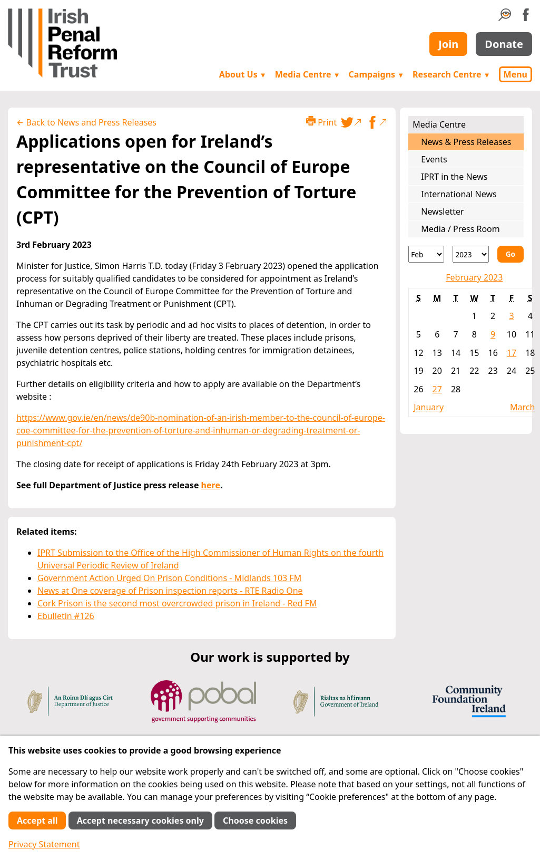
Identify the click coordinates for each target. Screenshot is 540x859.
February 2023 (474, 277)
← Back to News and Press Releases (86, 122)
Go (510, 254)
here (210, 485)
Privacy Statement (44, 844)
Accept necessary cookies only (140, 820)
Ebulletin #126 (65, 616)
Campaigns (377, 74)
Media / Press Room (460, 229)
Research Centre (451, 74)
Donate (504, 44)
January (429, 407)
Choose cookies (255, 820)
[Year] (470, 254)
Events (434, 159)
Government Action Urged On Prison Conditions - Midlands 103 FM (169, 578)
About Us (243, 74)
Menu (515, 74)
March (522, 407)
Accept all (37, 820)
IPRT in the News (454, 176)
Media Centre (307, 74)
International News (458, 194)
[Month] (426, 254)
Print (321, 122)
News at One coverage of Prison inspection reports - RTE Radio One (170, 590)
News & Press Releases (466, 142)
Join (448, 44)
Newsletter (442, 211)
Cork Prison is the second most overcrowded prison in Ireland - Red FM (177, 603)
